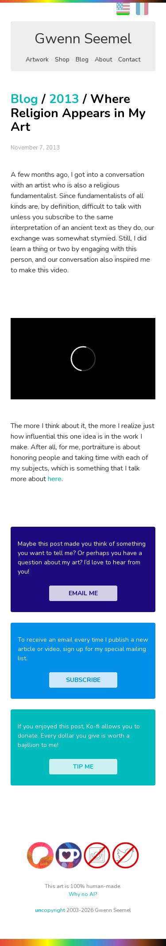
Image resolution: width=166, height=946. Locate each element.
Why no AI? (83, 894)
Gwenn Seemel (83, 38)
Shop (62, 59)
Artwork (37, 59)
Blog (82, 59)
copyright (50, 910)
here (55, 479)
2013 (64, 99)
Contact (129, 59)
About (103, 59)
